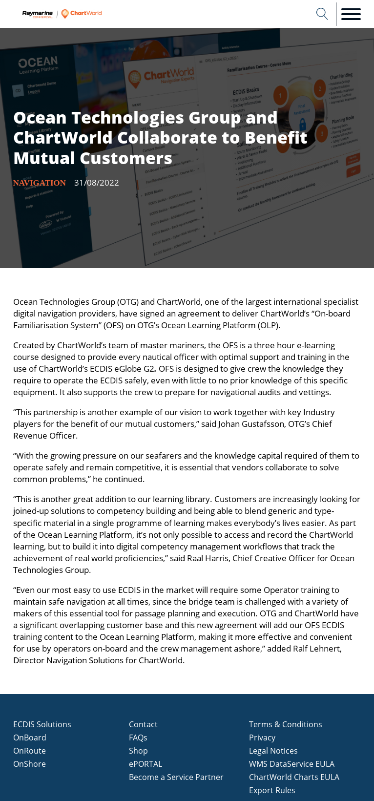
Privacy (262, 737)
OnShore (29, 764)
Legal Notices (273, 750)
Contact (143, 724)
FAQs (138, 737)
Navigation (39, 183)
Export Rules (272, 790)
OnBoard (29, 737)
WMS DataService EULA (291, 764)
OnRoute (29, 750)
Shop (138, 750)
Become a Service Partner (176, 777)
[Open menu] (351, 14)
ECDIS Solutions (42, 724)
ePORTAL (145, 764)
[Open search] (322, 14)
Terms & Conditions (285, 724)
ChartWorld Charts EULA (294, 777)
